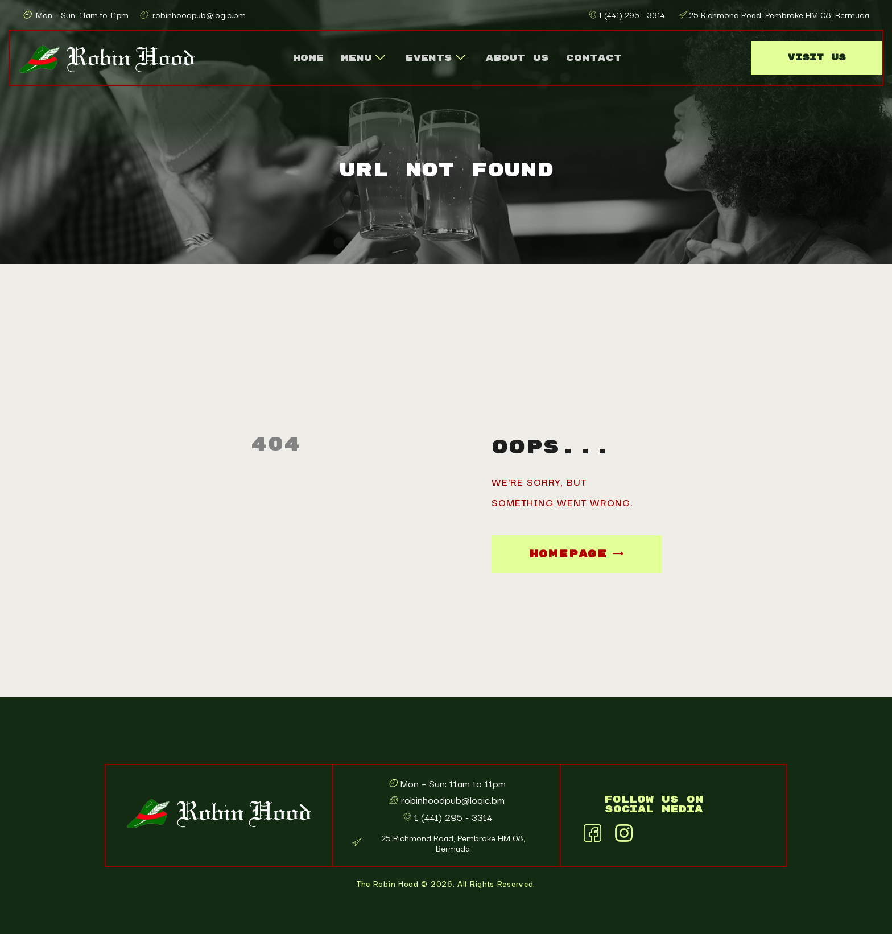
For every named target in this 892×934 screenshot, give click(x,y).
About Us (517, 58)
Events (435, 58)
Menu (363, 58)
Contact (594, 58)
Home (308, 58)
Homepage (569, 554)
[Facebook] (592, 830)
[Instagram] (623, 830)
